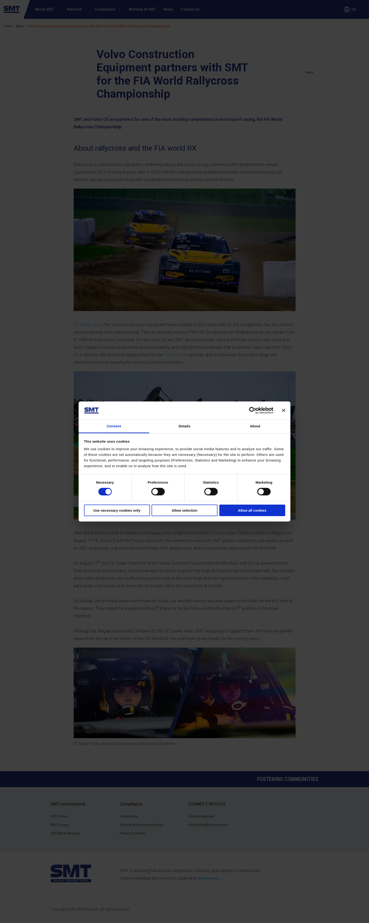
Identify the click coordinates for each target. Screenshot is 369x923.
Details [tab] (184, 426)
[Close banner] (283, 410)
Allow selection (184, 510)
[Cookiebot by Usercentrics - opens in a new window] (252, 410)
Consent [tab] (114, 426)
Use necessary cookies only (116, 510)
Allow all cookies (252, 510)
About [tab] (255, 426)
